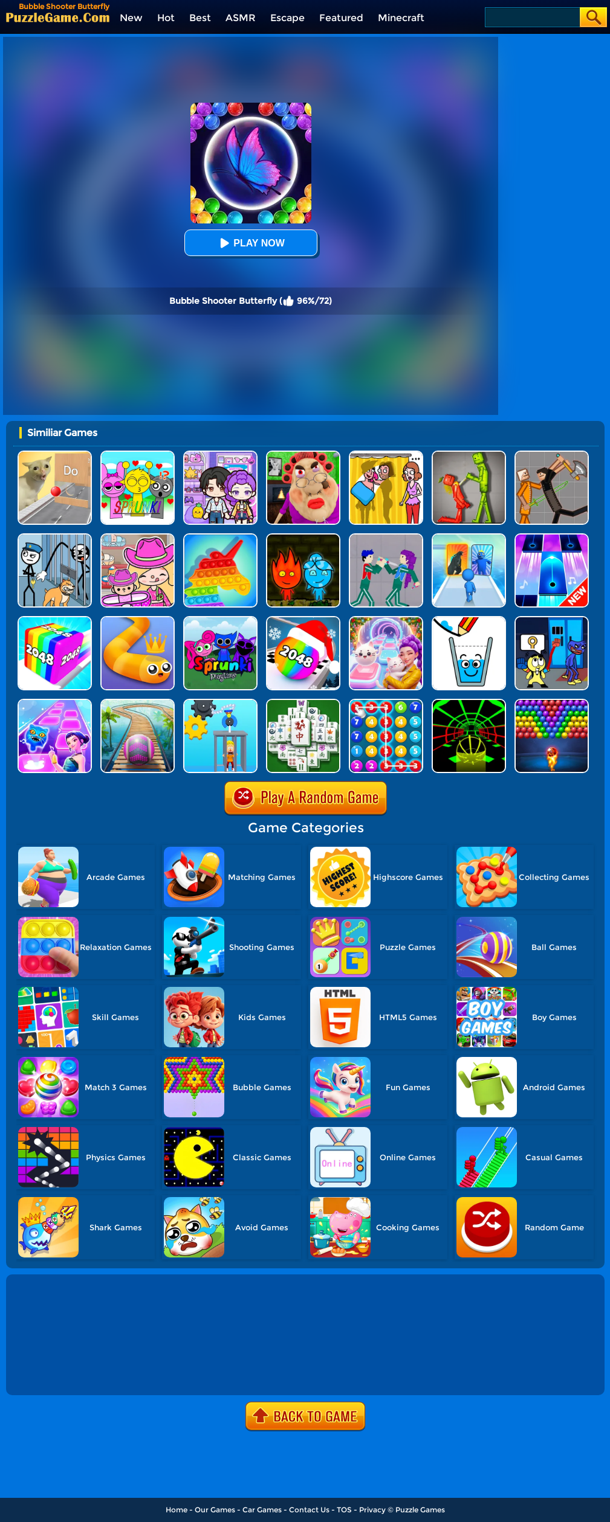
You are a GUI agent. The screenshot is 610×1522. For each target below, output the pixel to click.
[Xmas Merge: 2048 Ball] (303, 620)
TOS (344, 1509)
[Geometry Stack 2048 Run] (55, 620)
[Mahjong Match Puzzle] (303, 703)
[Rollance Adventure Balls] (137, 703)
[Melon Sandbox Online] (469, 455)
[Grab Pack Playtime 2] (551, 620)
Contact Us (309, 1509)
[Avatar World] (137, 537)
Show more (49, 1372)
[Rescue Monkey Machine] (220, 703)
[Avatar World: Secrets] (220, 455)
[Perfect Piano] (551, 537)
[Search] (532, 17)
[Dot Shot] (55, 703)
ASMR (241, 18)
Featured (341, 18)
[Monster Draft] (469, 537)
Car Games (262, 1509)
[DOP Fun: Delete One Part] (386, 455)
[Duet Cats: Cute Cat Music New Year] (386, 620)
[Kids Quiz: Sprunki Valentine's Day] (137, 455)
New (131, 18)
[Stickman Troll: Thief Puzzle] (55, 537)
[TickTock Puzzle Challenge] (55, 455)
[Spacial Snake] (137, 620)
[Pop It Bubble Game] (220, 537)
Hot (166, 18)
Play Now (250, 243)
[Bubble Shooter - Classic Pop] (551, 703)
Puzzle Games (420, 1509)
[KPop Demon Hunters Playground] (386, 537)
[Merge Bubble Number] (386, 703)
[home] (57, 17)
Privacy (372, 1509)
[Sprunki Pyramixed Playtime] (220, 620)
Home (176, 1509)
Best (200, 18)
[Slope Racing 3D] (469, 703)
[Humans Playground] (551, 455)
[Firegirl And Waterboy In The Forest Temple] (303, 537)
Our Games (215, 1509)
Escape (287, 18)
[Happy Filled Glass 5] (469, 620)
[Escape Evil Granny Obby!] (303, 455)
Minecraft (401, 18)
